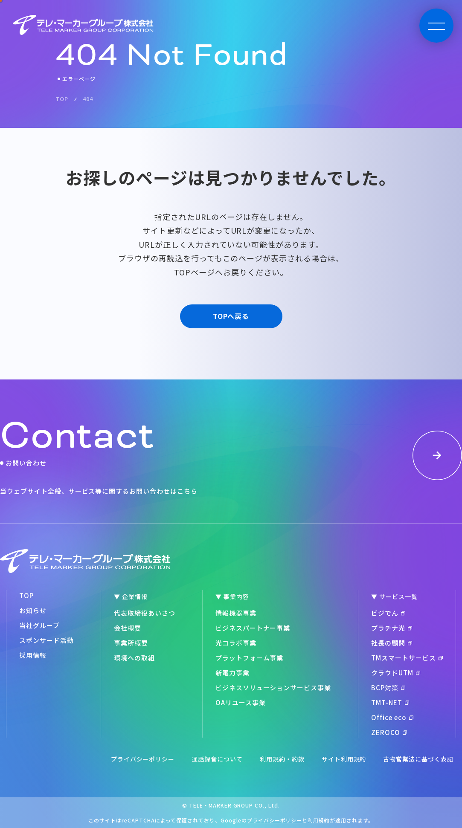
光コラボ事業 (235, 643)
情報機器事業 (235, 613)
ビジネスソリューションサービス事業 (273, 687)
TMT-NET (390, 702)
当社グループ (39, 625)
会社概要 (127, 628)
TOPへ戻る (231, 316)
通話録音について (217, 759)
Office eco (392, 717)
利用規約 (319, 820)
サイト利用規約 (344, 759)
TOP (26, 595)
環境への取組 (134, 657)
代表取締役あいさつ (144, 613)
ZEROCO (389, 732)
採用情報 (32, 655)
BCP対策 (388, 687)
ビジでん (388, 613)
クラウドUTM (395, 672)
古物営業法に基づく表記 (418, 759)
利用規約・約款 (282, 759)
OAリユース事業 (240, 702)
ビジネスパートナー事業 (253, 628)
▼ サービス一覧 (394, 596)
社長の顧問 (391, 643)
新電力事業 (232, 672)
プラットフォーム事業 (249, 657)
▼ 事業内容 (232, 596)
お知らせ (32, 610)
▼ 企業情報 (131, 596)
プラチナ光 (391, 628)
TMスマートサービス (407, 657)
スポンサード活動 (46, 640)
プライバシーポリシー (143, 759)
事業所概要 (131, 643)
